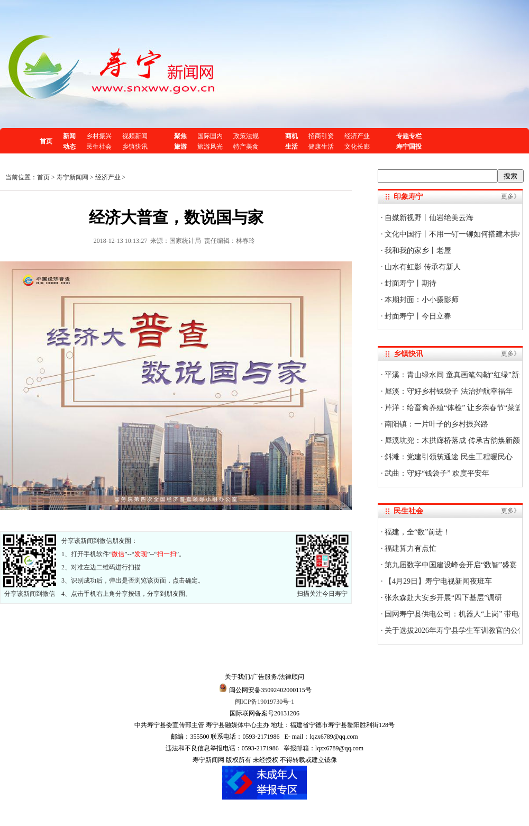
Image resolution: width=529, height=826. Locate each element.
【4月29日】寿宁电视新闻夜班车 (437, 581)
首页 (46, 141)
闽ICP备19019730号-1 (265, 701)
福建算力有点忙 (410, 548)
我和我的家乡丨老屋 (417, 251)
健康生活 (321, 146)
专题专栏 (409, 136)
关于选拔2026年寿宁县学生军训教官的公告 (454, 630)
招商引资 (321, 136)
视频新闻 (135, 136)
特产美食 (246, 146)
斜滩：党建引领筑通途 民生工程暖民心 (448, 457)
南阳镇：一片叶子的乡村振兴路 (436, 424)
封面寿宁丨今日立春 (417, 316)
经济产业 (357, 136)
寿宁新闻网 (72, 177)
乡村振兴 (99, 136)
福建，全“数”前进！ (417, 532)
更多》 (510, 196)
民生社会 (99, 146)
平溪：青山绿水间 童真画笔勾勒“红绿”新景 (454, 375)
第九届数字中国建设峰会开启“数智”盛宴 (450, 565)
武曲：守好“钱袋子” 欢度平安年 (436, 473)
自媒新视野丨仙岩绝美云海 (428, 218)
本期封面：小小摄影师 (421, 300)
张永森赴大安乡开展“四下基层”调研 (443, 598)
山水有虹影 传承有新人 (422, 267)
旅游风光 (210, 146)
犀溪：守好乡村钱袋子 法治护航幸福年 (448, 391)
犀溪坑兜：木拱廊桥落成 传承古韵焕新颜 (451, 440)
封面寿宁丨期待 (410, 283)
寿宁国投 (409, 146)
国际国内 (210, 136)
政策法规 (246, 136)
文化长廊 (357, 146)
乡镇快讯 (135, 146)
